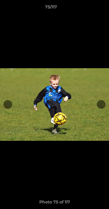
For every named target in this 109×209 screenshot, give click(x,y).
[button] (88, 8)
